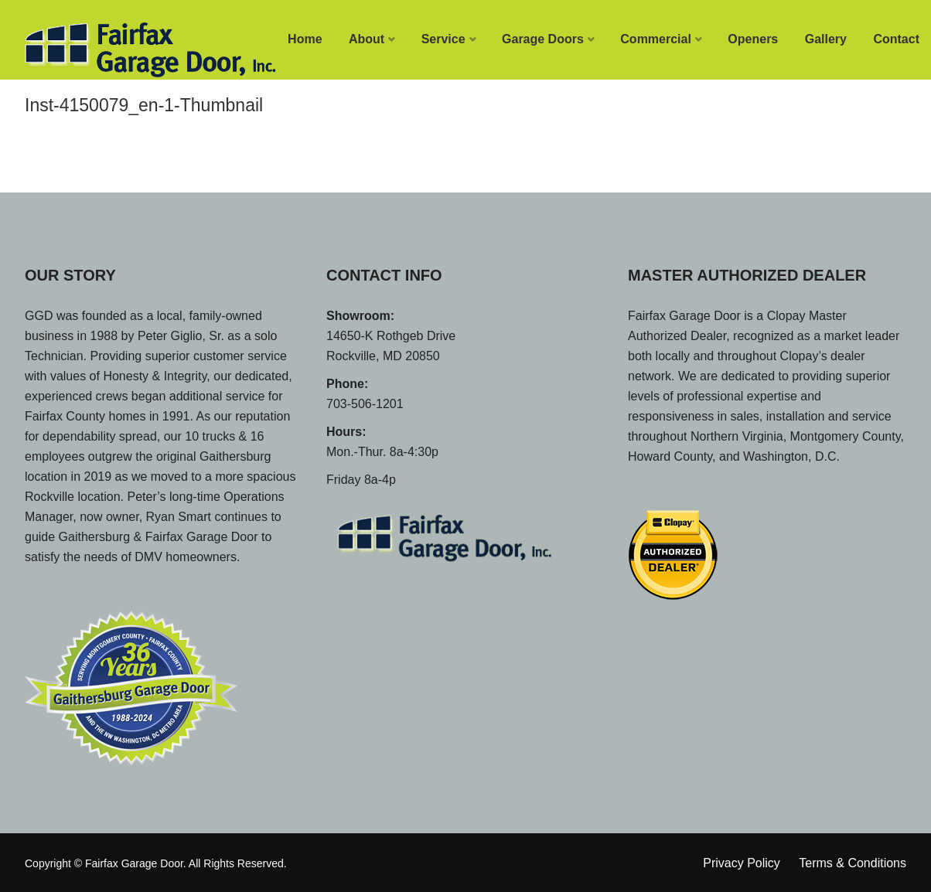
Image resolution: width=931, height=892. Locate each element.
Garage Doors (543, 39)
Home (305, 39)
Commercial (655, 39)
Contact (896, 39)
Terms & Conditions (852, 863)
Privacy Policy (741, 863)
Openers (753, 39)
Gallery (826, 39)
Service (443, 39)
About (366, 39)
